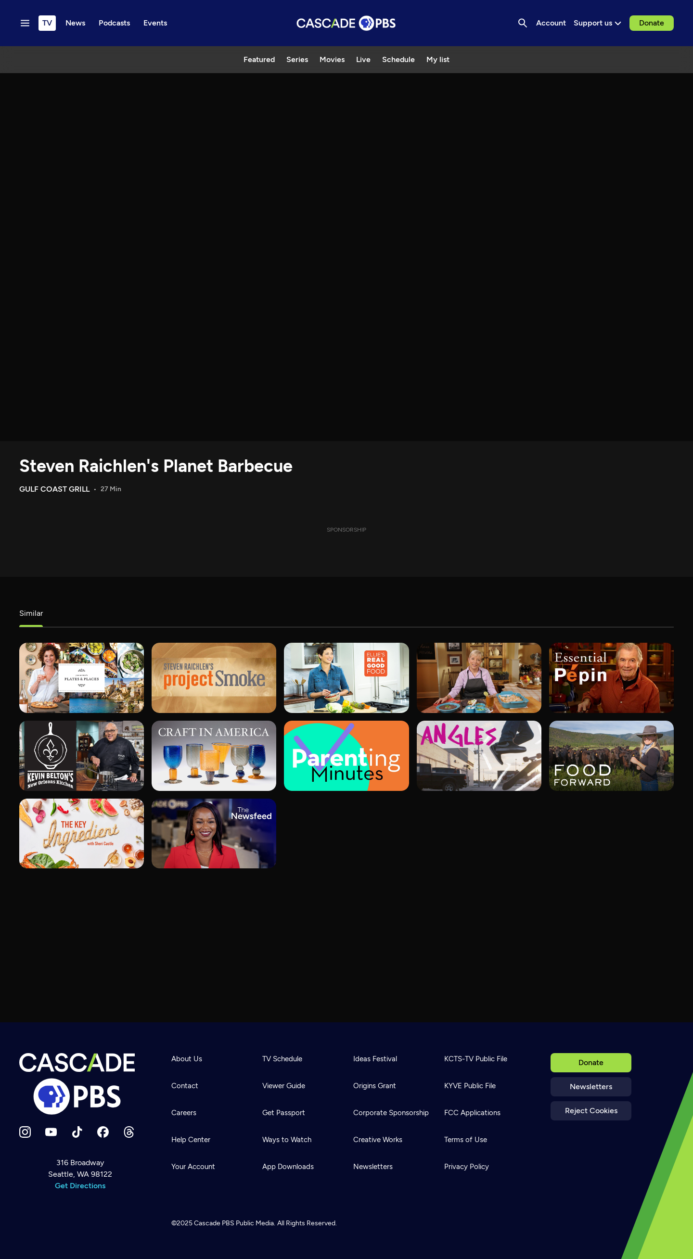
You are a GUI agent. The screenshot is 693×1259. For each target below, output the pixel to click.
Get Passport (283, 1112)
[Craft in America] (214, 756)
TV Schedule (282, 1059)
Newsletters (591, 1086)
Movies (332, 59)
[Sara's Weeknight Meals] (479, 678)
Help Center (190, 1139)
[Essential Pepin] (611, 678)
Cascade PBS (214, 1223)
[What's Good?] (479, 756)
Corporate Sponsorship (391, 1112)
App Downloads (288, 1166)
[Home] (80, 1084)
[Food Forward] (611, 756)
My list (437, 59)
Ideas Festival (375, 1059)
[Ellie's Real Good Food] (346, 678)
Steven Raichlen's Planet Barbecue (156, 466)
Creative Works (377, 1139)
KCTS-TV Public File (475, 1059)
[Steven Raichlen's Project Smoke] (214, 678)
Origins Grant (374, 1085)
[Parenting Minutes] (346, 756)
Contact (184, 1085)
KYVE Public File (470, 1085)
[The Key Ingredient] (81, 834)
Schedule (398, 59)
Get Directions (80, 1185)
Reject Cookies (591, 1110)
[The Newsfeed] (214, 834)
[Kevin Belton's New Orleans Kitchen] (81, 756)
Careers (183, 1112)
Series (297, 59)
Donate (651, 22)
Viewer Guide (283, 1085)
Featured (259, 59)
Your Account (193, 1166)
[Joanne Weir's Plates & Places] (81, 678)
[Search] (522, 23)
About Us (186, 1059)
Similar (31, 613)
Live (363, 59)
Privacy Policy (466, 1166)
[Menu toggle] (25, 23)
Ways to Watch (286, 1139)
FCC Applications (472, 1112)
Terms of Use (465, 1139)
